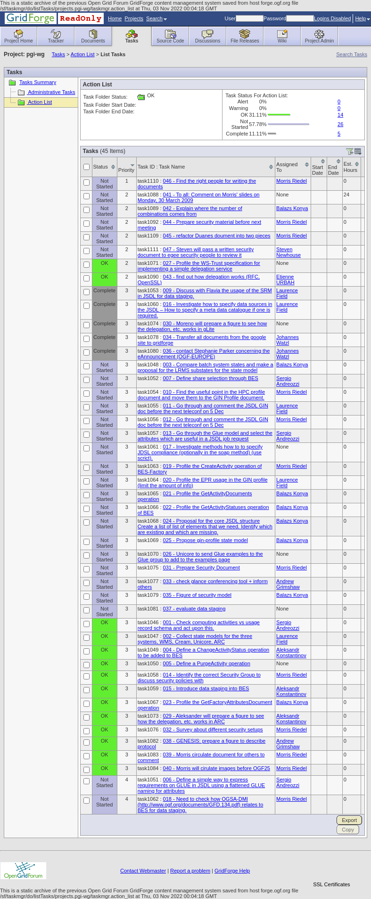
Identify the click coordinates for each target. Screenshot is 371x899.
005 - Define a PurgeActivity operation (206, 663)
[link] (331, 868)
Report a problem (190, 871)
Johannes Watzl (287, 340)
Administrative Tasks (46, 92)
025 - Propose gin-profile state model (205, 540)
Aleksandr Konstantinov (291, 652)
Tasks (58, 54)
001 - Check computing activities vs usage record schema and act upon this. (199, 625)
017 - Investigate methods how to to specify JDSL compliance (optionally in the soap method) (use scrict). (200, 452)
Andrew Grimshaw (288, 584)
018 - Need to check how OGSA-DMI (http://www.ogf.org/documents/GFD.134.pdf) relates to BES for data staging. (201, 804)
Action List (83, 54)
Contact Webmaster (143, 871)
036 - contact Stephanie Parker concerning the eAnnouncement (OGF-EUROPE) (204, 353)
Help (362, 18)
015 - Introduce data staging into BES (206, 688)
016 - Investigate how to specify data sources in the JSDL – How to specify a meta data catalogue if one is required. (205, 309)
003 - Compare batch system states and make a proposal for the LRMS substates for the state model (205, 367)
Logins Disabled (332, 18)
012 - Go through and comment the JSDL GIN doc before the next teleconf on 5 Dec (203, 422)
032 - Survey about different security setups (213, 729)
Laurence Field (287, 293)
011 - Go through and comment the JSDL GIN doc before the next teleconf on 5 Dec (203, 408)
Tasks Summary (31, 82)
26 (340, 124)
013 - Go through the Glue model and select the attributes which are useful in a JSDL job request (205, 435)
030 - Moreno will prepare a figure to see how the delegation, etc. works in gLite (202, 326)
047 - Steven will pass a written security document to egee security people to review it (196, 252)
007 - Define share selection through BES (210, 378)
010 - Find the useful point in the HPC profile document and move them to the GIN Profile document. (201, 394)
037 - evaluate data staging (194, 608)
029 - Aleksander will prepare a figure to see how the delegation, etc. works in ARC (201, 718)
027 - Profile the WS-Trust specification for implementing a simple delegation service (199, 265)
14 (340, 115)
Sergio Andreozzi (287, 381)
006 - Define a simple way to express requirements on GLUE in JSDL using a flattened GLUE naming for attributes (201, 785)
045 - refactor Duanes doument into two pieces (217, 235)
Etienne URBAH (285, 279)
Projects (133, 18)
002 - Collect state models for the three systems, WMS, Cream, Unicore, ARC (195, 639)
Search (156, 18)
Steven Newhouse (288, 252)
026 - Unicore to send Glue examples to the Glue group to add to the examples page (200, 556)
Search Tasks (351, 54)
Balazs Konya (292, 208)
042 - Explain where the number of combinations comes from (190, 211)
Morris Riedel (291, 181)
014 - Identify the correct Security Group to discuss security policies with (199, 677)
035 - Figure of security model (197, 595)
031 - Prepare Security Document (201, 567)
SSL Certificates (331, 884)
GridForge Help (232, 871)
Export (349, 820)
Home (115, 18)
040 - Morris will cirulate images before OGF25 (216, 768)
